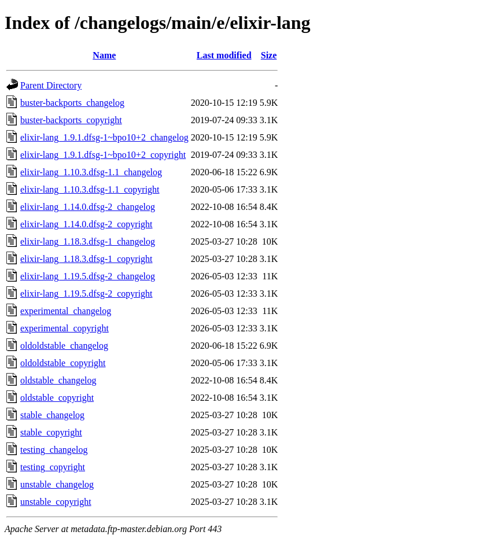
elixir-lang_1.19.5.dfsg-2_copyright (86, 293)
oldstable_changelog (58, 380)
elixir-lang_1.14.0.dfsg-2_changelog (87, 207)
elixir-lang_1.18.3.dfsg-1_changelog (87, 241)
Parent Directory (51, 85)
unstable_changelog (57, 484)
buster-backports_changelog (72, 103)
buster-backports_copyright (71, 120)
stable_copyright (51, 432)
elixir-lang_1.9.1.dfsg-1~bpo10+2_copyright (103, 155)
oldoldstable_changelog (64, 345)
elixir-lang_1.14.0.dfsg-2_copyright (86, 224)
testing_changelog (53, 450)
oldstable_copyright (57, 398)
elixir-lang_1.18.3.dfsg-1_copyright (86, 259)
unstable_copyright (55, 502)
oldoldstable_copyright (63, 363)
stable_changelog (52, 415)
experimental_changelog (65, 311)
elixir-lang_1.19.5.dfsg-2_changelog (87, 276)
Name (104, 55)
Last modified (224, 55)
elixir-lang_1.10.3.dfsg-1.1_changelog (91, 172)
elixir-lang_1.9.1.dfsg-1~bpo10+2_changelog (104, 137)
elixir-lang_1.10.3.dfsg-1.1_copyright (90, 189)
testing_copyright (52, 467)
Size (269, 55)
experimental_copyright (64, 328)
